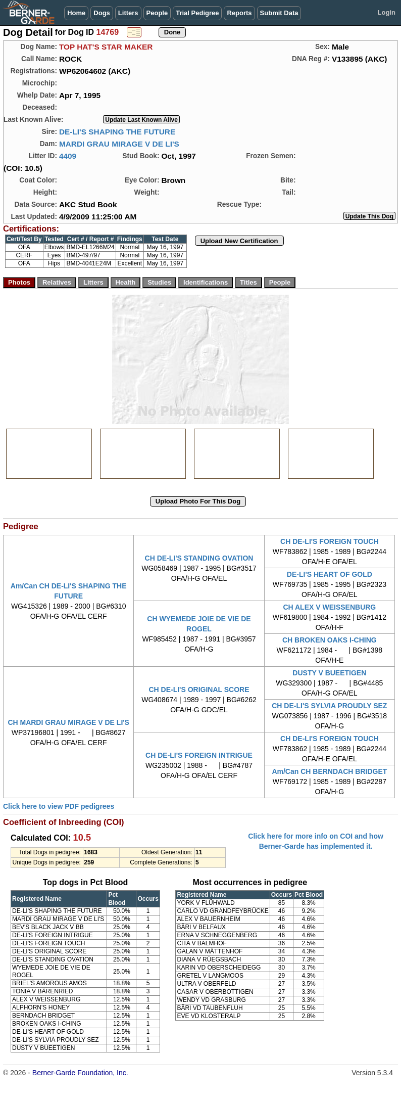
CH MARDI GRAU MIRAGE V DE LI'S (68, 722)
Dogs (101, 13)
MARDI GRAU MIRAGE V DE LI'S (119, 144)
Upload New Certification (239, 241)
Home (76, 13)
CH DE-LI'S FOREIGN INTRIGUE (199, 755)
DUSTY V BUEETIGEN (329, 673)
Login (386, 12)
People (157, 13)
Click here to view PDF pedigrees (58, 806)
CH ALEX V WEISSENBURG (329, 607)
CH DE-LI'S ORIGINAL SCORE (198, 689)
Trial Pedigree (197, 13)
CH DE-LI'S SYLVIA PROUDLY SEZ (329, 706)
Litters (128, 13)
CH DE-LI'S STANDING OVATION (199, 558)
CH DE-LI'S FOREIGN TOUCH (329, 541)
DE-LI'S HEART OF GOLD (329, 574)
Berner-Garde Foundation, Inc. (80, 1073)
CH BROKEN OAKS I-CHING (329, 640)
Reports (239, 13)
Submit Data (279, 13)
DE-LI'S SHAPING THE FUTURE (117, 131)
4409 (67, 156)
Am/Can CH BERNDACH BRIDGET (329, 771)
